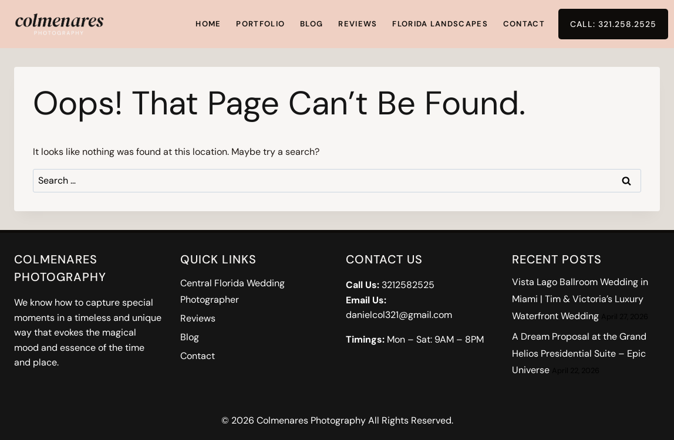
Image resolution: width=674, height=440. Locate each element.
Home (208, 24)
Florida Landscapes (439, 24)
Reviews (357, 24)
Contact (524, 24)
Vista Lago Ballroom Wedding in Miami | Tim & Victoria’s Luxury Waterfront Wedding (580, 299)
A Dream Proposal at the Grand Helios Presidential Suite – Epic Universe (579, 353)
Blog (311, 24)
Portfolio (260, 24)
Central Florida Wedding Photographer (232, 291)
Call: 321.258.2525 (613, 24)
